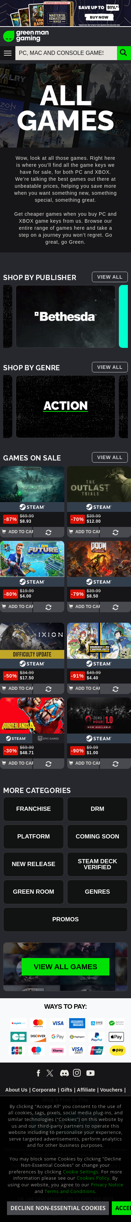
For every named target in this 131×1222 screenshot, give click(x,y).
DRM (97, 809)
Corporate (44, 1090)
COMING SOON (97, 836)
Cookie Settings (80, 1172)
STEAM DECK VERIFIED (97, 864)
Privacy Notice (107, 1184)
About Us (16, 1090)
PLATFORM (33, 836)
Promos (65, 919)
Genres (97, 891)
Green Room (33, 891)
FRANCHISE (33, 809)
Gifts (66, 1090)
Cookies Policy (93, 1178)
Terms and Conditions (70, 1191)
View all (110, 277)
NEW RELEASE (34, 864)
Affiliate (86, 1090)
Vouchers (111, 1090)
